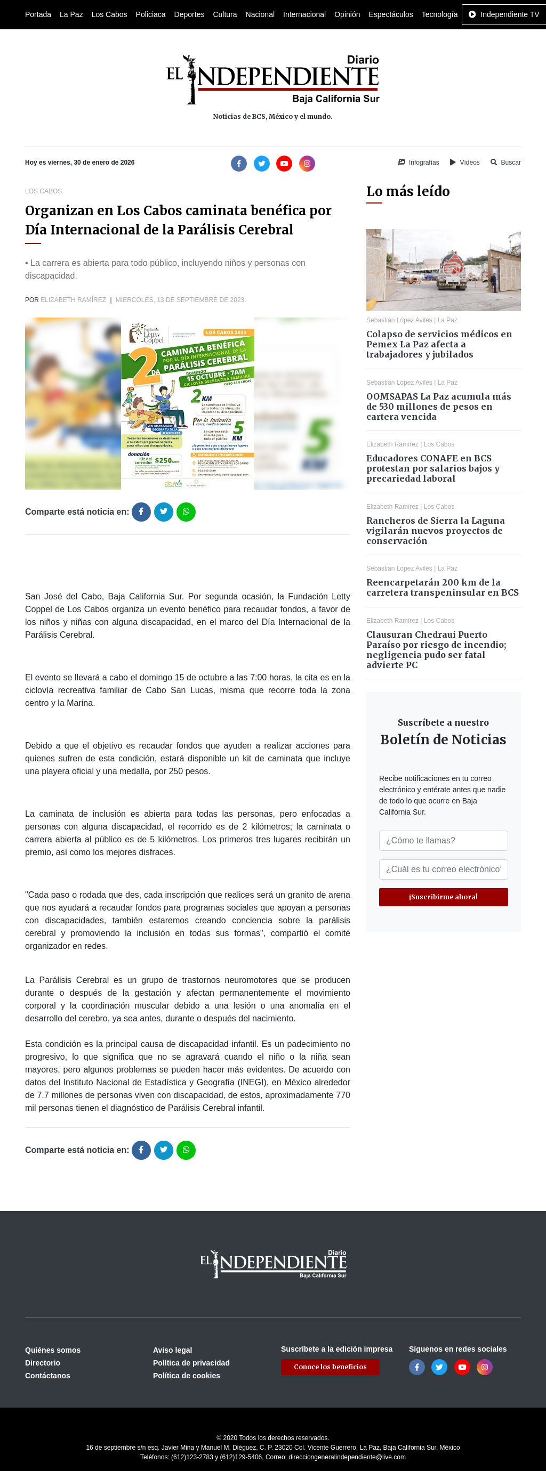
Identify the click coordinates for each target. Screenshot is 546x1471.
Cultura (225, 14)
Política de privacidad (191, 1363)
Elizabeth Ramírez (73, 300)
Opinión (347, 14)
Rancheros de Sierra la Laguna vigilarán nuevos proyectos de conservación (435, 530)
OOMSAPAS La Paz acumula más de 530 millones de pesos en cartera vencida (438, 406)
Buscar (506, 162)
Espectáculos (390, 14)
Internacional (304, 14)
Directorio (42, 1363)
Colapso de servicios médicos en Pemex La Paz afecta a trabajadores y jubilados (439, 344)
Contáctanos (47, 1375)
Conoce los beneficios (330, 1367)
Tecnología (440, 14)
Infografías (418, 162)
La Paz (71, 14)
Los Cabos (109, 14)
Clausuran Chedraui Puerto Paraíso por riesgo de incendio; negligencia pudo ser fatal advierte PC (436, 650)
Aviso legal (172, 1350)
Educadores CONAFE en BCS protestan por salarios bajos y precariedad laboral (433, 468)
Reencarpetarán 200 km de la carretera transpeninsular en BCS (442, 587)
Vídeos (465, 162)
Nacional (260, 14)
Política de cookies (186, 1375)
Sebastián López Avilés (399, 320)
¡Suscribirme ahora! (443, 897)
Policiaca (151, 14)
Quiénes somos (53, 1350)
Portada (38, 14)
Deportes (189, 14)
